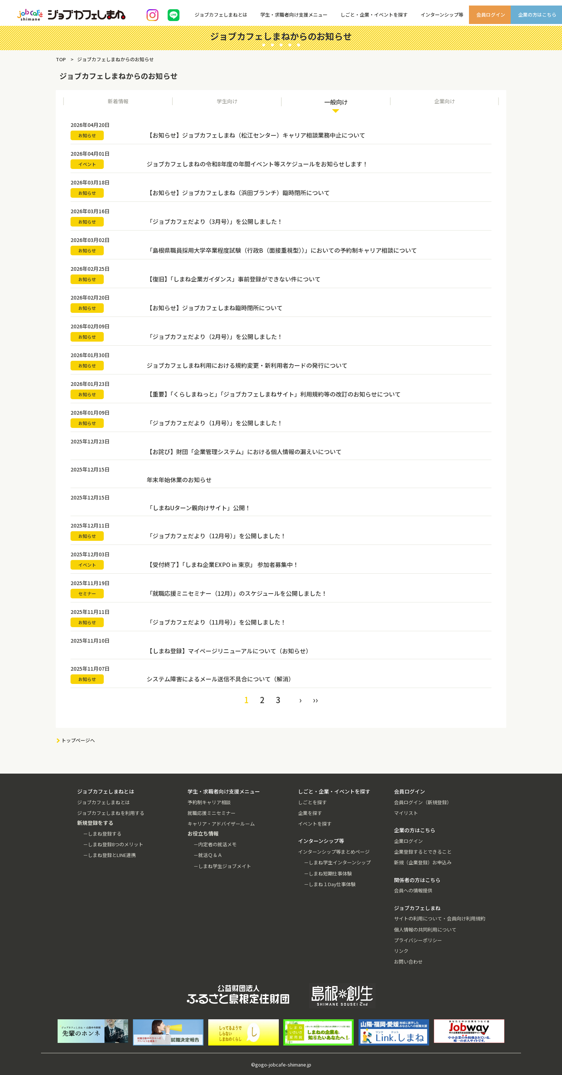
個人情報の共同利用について (425, 929)
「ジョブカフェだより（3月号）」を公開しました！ (215, 221)
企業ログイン (408, 840)
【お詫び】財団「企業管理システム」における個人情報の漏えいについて (244, 451)
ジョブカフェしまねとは (221, 14)
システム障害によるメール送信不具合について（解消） (220, 678)
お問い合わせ (408, 961)
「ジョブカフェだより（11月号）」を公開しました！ (216, 622)
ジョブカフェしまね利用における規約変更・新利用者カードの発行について (247, 365)
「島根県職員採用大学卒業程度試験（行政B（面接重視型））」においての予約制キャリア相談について (282, 250)
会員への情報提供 (413, 890)
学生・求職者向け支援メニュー (294, 14)
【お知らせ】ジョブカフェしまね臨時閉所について (214, 307)
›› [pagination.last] (315, 699)
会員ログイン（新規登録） (423, 802)
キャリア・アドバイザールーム (221, 823)
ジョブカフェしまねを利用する (110, 812)
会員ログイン (490, 14)
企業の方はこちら (537, 14)
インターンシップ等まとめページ (334, 851)
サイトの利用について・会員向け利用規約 (439, 918)
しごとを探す (312, 802)
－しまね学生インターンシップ (337, 862)
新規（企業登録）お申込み (423, 862)
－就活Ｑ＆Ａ (207, 854)
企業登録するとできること (423, 851)
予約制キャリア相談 (209, 802)
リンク (401, 950)
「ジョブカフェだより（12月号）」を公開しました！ (216, 535)
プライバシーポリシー (418, 940)
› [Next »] (300, 699)
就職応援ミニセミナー (212, 812)
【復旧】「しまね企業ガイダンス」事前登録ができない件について (234, 278)
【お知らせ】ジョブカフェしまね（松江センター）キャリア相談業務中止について (256, 135)
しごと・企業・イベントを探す (374, 14)
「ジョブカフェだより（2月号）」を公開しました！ (215, 336)
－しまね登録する (102, 833)
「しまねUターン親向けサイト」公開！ (199, 507)
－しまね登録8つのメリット (113, 844)
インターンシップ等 (442, 14)
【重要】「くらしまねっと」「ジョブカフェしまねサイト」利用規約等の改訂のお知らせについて (274, 394)
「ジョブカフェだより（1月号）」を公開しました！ (215, 422)
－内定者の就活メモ (215, 844)
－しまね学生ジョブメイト (222, 866)
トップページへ (78, 740)
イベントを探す (315, 823)
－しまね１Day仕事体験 (330, 884)
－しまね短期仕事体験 (328, 873)
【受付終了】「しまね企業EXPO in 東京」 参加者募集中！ (223, 564)
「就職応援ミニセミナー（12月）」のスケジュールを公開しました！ (237, 593)
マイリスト (406, 812)
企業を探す (310, 812)
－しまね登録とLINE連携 (109, 854)
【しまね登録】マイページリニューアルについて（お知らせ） (229, 650)
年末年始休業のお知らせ (179, 479)
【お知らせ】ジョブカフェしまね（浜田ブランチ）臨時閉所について (238, 192)
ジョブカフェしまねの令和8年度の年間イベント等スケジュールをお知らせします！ (257, 163)
